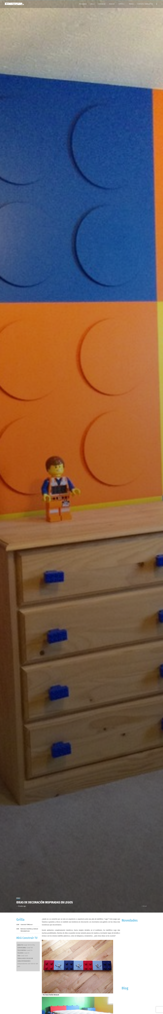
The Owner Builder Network (51, 995)
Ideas (18, 898)
